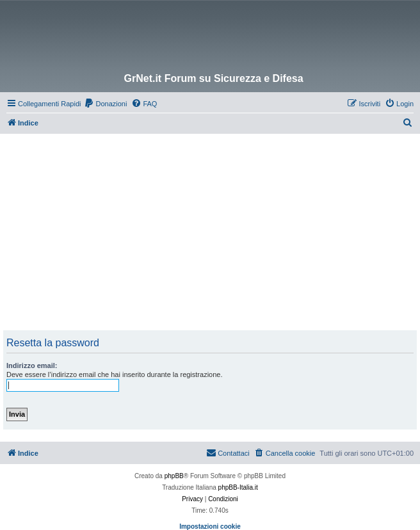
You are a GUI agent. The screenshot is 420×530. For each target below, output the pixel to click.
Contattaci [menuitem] (228, 452)
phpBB (174, 475)
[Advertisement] (211, 229)
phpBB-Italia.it (238, 487)
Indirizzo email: (31, 365)
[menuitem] (105, 103)
